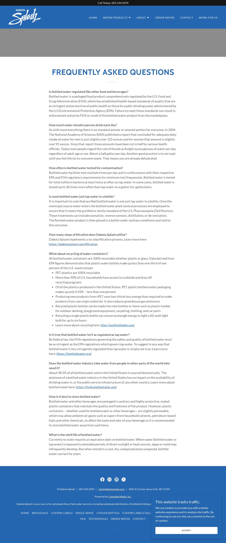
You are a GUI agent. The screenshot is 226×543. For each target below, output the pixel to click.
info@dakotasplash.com (112, 489)
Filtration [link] (183, 512)
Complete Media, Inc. (119, 496)
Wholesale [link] (40, 512)
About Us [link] (166, 512)
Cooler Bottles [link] (108, 512)
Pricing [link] (199, 512)
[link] (24, 16)
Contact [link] (186, 17)
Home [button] (25, 512)
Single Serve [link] (84, 512)
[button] (117, 18)
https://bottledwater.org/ (74, 354)
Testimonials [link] (98, 518)
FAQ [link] (83, 518)
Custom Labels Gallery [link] (139, 512)
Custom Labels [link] (62, 512)
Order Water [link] (164, 17)
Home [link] (93, 17)
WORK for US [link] (208, 17)
